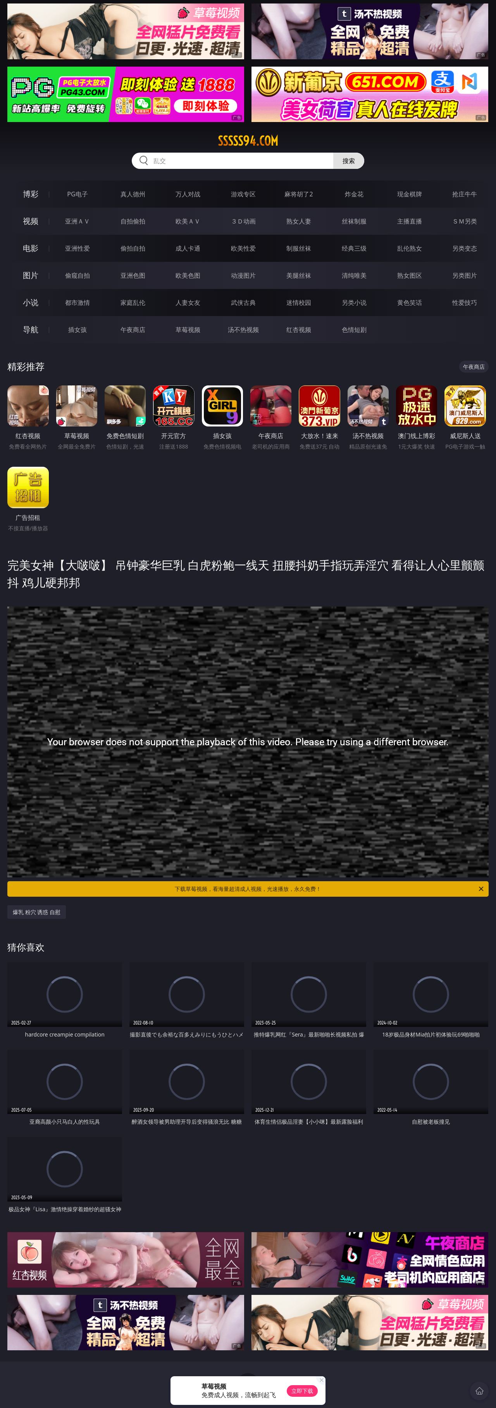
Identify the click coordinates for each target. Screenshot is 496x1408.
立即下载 (302, 1390)
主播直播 (409, 221)
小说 (30, 302)
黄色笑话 (409, 302)
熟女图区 (409, 275)
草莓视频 (188, 329)
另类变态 (464, 248)
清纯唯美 (354, 275)
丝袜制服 (354, 221)
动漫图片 (243, 275)
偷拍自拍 (133, 248)
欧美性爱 (243, 248)
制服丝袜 (298, 248)
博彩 (30, 194)
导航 (30, 329)
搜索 (349, 160)
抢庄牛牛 (464, 194)
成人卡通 (188, 248)
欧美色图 (188, 275)
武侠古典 (243, 302)
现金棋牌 (409, 194)
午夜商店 (133, 329)
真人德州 (133, 194)
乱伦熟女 (409, 248)
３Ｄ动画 (243, 221)
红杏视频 (298, 329)
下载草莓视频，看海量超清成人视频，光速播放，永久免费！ (330, 889)
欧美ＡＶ (188, 221)
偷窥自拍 (77, 275)
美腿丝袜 (298, 275)
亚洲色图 (133, 275)
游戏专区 (243, 194)
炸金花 (354, 194)
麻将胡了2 (298, 194)
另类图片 (464, 275)
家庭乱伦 (133, 302)
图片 (30, 275)
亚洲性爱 (77, 248)
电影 (30, 248)
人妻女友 (188, 302)
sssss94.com (248, 141)
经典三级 (354, 248)
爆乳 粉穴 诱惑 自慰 (36, 912)
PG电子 (77, 194)
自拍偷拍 (133, 221)
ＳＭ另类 (464, 221)
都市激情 (77, 302)
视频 (30, 221)
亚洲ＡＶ (77, 221)
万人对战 (188, 194)
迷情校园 (298, 302)
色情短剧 (354, 329)
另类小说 (354, 302)
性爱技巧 (464, 302)
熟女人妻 (298, 221)
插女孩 (77, 329)
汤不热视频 (243, 329)
